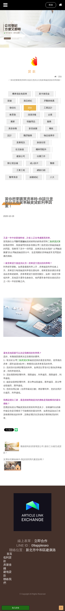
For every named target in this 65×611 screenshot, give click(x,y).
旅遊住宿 (41, 142)
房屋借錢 (7, 566)
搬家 (13, 121)
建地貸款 (7, 573)
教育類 (13, 114)
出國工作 (41, 156)
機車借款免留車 (19, 94)
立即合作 (40, 541)
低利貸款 (7, 559)
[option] (32, 29)
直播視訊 (20, 142)
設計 (9, 135)
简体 (51, 5)
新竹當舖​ (20, 241)
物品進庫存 (49, 135)
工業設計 (48, 107)
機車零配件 (41, 149)
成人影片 (34, 163)
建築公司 (20, 156)
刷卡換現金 (44, 94)
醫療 (52, 163)
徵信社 (13, 107)
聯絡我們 (7, 581)
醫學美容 (13, 177)
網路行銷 (41, 170)
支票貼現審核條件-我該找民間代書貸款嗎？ (23, 464)
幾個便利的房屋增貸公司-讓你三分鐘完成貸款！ (32, 448)
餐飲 (51, 128)
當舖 (9, 100)
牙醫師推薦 (49, 100)
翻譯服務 (28, 135)
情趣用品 (31, 121)
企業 (50, 114)
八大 (52, 177)
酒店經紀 (28, 100)
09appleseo (40, 545)
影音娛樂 (33, 128)
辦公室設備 (12, 163)
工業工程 (20, 170)
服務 (49, 121)
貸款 (60, 77)
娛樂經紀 (34, 177)
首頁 (9, 553)
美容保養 (12, 128)
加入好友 (15, 608)
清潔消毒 (32, 114)
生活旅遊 (19, 149)
